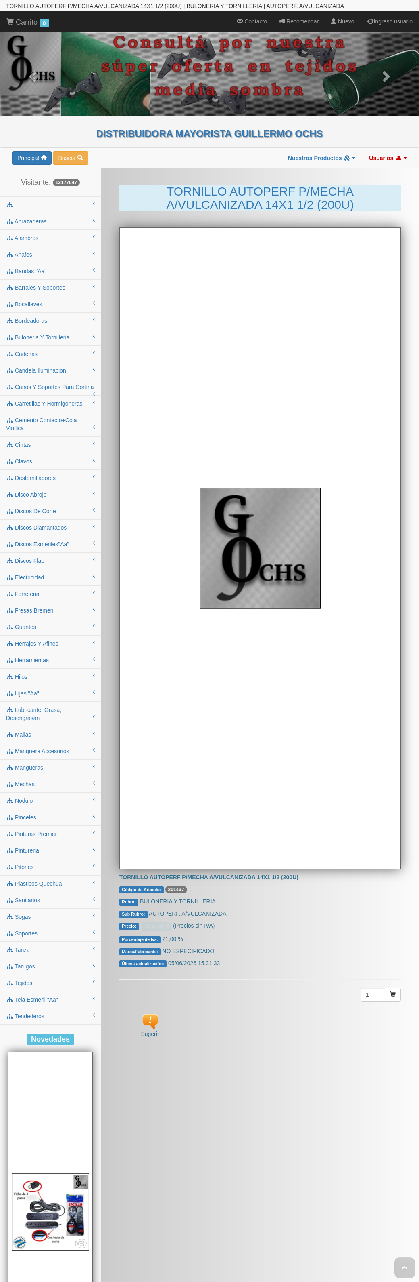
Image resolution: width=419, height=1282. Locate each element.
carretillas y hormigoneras (50, 276)
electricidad (50, 450)
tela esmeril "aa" (50, 872)
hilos (50, 549)
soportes (50, 806)
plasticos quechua (50, 756)
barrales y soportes (50, 160)
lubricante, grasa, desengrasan (50, 587)
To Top (404, 1267)
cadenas (50, 226)
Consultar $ (156, 799)
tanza (50, 822)
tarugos (50, 839)
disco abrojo (50, 367)
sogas (50, 789)
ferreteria (50, 466)
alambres (50, 110)
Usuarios (388, 31)
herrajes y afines (50, 516)
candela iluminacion (50, 243)
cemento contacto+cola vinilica (50, 297)
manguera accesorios (50, 623)
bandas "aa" (50, 143)
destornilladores (50, 350)
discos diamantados (50, 400)
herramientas (50, 533)
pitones (50, 739)
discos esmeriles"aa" (50, 417)
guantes (50, 499)
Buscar (70, 31)
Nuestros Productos (322, 31)
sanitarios (50, 773)
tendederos (50, 889)
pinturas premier (50, 706)
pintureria (50, 723)
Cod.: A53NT (50, 1252)
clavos (50, 334)
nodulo (50, 673)
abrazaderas (50, 94)
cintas (50, 317)
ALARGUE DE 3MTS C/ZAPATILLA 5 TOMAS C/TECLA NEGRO (50, 1268)
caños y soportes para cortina (50, 262)
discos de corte (50, 383)
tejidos (50, 855)
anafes (50, 127)
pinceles (50, 690)
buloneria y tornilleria (50, 210)
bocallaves (50, 177)
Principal (31, 31)
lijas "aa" (50, 566)
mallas (50, 607)
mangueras (50, 640)
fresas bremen (50, 483)
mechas (50, 657)
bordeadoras (50, 193)
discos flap (50, 433)
